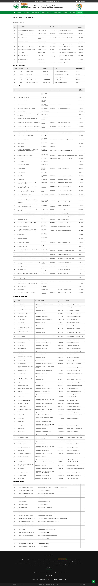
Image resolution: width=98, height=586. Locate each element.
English (80, 584)
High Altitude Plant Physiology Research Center (44, 434)
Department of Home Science (41, 351)
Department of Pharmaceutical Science (43, 421)
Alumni (55, 559)
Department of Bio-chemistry (41, 348)
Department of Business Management (43, 394)
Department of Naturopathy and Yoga (43, 431)
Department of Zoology (40, 322)
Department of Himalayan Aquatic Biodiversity (44, 370)
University (20, 13)
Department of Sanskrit (40, 307)
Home (65, 16)
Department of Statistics (40, 310)
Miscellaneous (43, 561)
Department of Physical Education (42, 450)
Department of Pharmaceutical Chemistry (43, 468)
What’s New (61, 561)
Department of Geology (40, 360)
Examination (73, 13)
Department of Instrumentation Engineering (44, 319)
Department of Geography (40, 382)
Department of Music (39, 328)
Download (79, 12)
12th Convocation (62, 559)
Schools (44, 13)
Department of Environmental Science (43, 478)
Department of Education (40, 406)
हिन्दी (84, 584)
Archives (50, 563)
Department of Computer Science (42, 475)
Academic (50, 13)
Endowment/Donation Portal (67, 563)
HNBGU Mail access (21, 561)
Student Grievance (35, 561)
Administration (27, 13)
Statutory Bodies (36, 13)
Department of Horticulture (40, 456)
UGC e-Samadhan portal (65, 564)
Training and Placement (53, 561)
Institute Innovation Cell (42, 563)
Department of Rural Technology (42, 459)
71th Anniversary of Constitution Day (73, 561)
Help (65, 572)
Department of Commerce (40, 313)
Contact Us (60, 572)
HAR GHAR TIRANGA (79, 563)
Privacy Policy (39, 572)
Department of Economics (40, 376)
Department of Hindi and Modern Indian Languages (45, 461)
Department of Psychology (40, 339)
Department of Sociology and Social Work (43, 363)
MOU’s (28, 561)
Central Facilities (58, 13)
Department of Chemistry (40, 325)
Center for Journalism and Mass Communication (45, 414)
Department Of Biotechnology (41, 345)
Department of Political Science (41, 316)
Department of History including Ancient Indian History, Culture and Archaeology (44, 400)
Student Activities (77, 559)
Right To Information (31, 559)
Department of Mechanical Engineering (43, 342)
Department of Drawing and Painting (42, 391)
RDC (35, 563)
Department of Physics (40, 396)
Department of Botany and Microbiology (43, 409)
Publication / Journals (21, 559)
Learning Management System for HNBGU (23, 563)
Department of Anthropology (41, 353)
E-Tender (39, 559)
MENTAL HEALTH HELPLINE (34, 564)
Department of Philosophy (40, 428)
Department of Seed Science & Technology (44, 304)
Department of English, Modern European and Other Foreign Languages (44, 437)
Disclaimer (46, 572)
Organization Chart (46, 564)
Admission (66, 13)
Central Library (57, 563)
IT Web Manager (53, 572)
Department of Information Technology (43, 388)
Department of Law (39, 379)
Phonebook (70, 559)
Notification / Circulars (47, 559)
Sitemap (33, 572)
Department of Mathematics (41, 373)
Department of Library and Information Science (44, 403)
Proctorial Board (54, 564)
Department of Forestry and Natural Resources (44, 412)
